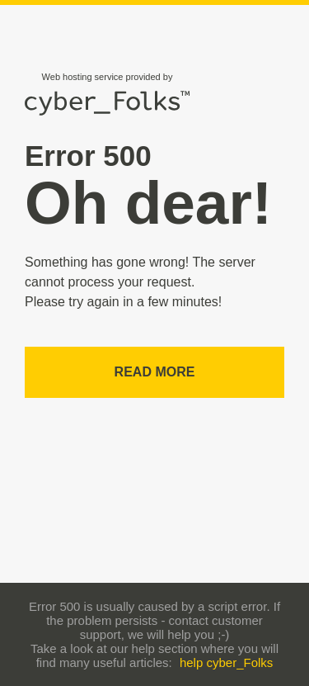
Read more (155, 372)
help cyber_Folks (226, 662)
